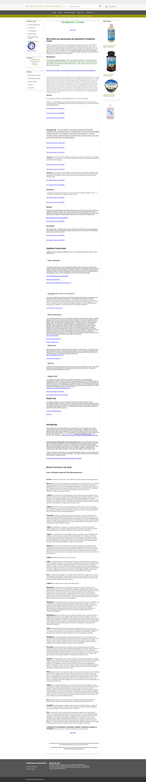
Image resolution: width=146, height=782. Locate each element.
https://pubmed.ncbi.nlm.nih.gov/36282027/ (55, 108)
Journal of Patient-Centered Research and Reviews (57, 394)
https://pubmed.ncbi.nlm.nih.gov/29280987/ (55, 197)
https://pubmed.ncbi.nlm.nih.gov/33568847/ (55, 235)
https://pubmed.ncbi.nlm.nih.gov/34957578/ (55, 180)
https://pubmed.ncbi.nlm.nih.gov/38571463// (55, 142)
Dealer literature (33, 41)
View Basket (113, 6)
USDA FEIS (48, 414)
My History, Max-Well (34, 78)
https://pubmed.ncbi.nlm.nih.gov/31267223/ (55, 152)
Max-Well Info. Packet (34, 75)
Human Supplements (34, 24)
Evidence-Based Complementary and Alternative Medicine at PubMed (64, 458)
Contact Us (31, 88)
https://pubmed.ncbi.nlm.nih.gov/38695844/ (55, 184)
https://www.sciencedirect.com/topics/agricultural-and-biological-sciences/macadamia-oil (71, 70)
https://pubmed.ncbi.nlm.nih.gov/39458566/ (55, 164)
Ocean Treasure (69, 12)
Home (54, 12)
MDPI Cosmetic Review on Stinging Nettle (55, 391)
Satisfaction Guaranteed (84, 16)
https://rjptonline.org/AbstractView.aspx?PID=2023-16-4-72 (58, 282)
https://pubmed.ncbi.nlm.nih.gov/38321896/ (57, 276)
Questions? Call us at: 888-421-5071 (65, 16)
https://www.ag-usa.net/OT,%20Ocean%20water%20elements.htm (80, 435)
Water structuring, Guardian (33, 37)
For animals (31, 28)
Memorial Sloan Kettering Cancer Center (54, 355)
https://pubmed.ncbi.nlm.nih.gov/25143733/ (55, 169)
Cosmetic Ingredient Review (52, 335)
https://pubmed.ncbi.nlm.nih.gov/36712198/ (55, 240)
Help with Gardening (32, 766)
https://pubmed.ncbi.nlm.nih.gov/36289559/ (55, 113)
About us (81, 12)
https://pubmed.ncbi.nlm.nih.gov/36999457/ (57, 218)
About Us (30, 84)
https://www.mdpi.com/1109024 (53, 279)
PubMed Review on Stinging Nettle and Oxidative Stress (58, 388)
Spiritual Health (32, 81)
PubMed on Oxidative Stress (52, 342)
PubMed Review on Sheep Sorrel (53, 358)
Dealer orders (32, 34)
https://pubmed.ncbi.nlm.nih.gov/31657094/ (55, 147)
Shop (60, 12)
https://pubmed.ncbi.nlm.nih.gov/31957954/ (55, 202)
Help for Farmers (31, 769)
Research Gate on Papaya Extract (53, 338)
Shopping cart (36, 59)
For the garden (32, 31)
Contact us (90, 12)
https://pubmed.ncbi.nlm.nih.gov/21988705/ (55, 117)
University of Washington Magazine (53, 411)
